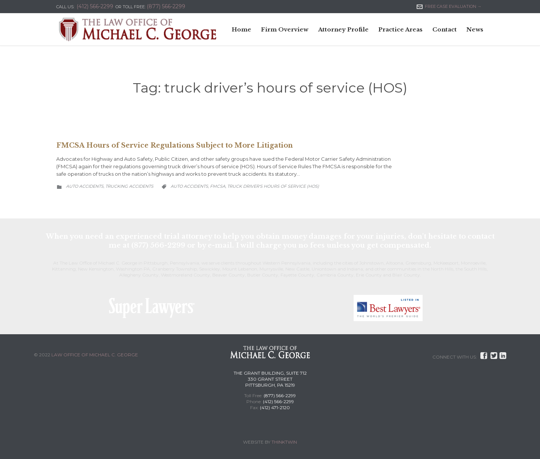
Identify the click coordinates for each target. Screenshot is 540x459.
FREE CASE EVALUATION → (449, 6)
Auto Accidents (85, 186)
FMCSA (217, 186)
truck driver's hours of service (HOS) (273, 186)
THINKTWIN (284, 442)
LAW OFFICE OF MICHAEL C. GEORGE (94, 354)
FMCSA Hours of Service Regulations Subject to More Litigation (174, 145)
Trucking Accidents (129, 186)
